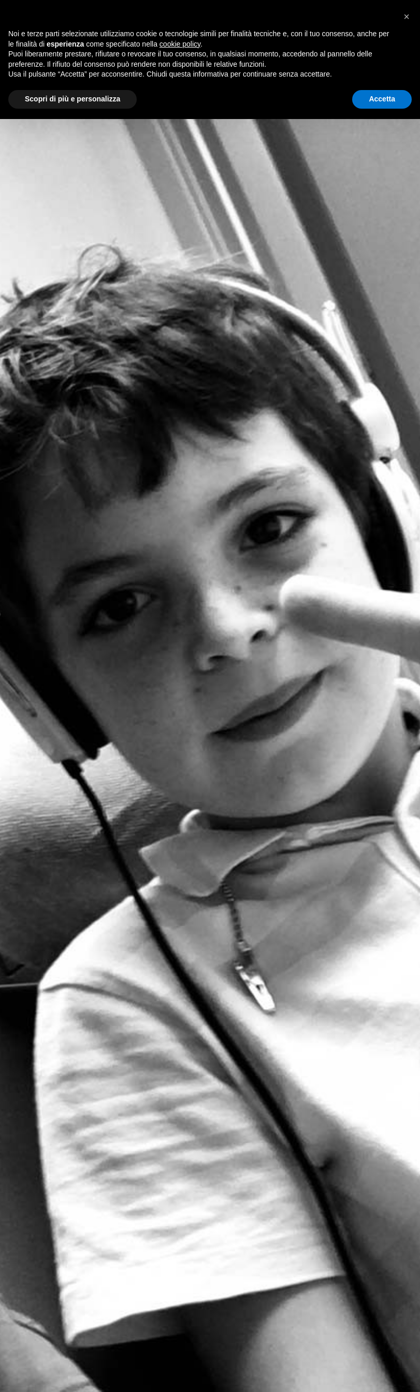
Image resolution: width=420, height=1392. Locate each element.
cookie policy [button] (180, 44)
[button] (406, 16)
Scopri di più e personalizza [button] (72, 99)
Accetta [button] (382, 99)
